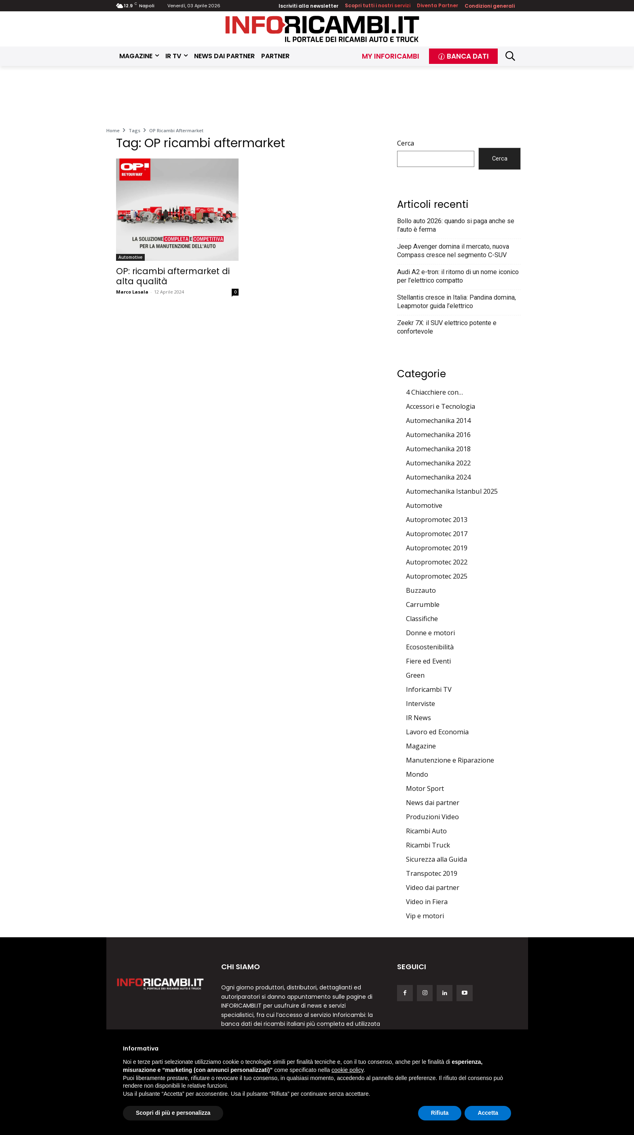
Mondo (417, 774)
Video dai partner (432, 887)
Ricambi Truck (428, 845)
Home (113, 130)
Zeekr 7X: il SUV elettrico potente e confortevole (447, 327)
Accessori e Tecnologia (440, 406)
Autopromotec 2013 (436, 519)
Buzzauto (421, 590)
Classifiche (422, 618)
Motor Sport (425, 788)
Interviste (420, 703)
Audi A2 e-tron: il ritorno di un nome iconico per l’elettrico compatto (458, 276)
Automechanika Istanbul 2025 (452, 491)
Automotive (130, 257)
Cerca (405, 143)
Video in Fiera (427, 901)
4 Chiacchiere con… (434, 392)
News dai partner (432, 802)
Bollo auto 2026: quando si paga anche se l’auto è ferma (455, 225)
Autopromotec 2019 (436, 547)
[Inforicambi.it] (322, 28)
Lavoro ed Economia (437, 731)
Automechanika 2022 (438, 463)
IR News (418, 717)
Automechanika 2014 (438, 420)
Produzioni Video (432, 816)
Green (415, 675)
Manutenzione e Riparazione (450, 760)
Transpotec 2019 (431, 873)
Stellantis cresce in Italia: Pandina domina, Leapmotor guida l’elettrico (456, 302)
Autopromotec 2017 (436, 533)
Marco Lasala (132, 292)
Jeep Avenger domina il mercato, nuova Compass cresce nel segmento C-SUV (453, 251)
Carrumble (423, 604)
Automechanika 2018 (438, 448)
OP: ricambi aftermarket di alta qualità (173, 276)
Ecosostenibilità (430, 647)
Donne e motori (430, 632)
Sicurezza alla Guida (436, 859)
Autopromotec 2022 (436, 562)
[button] (510, 56)
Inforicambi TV (429, 689)
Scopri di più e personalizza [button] (173, 1113)
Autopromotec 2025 (436, 576)
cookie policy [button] (347, 1070)
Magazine (421, 746)
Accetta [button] (488, 1113)
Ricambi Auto (426, 830)
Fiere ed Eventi (428, 661)
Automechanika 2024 (438, 477)
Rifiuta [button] (440, 1113)
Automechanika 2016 (438, 434)
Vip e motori (425, 915)
